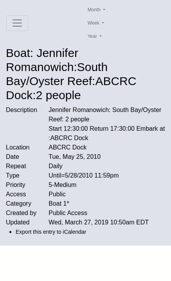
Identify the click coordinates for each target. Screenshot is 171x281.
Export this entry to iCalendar (51, 232)
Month (95, 9)
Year (93, 36)
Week (94, 23)
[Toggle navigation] (17, 23)
